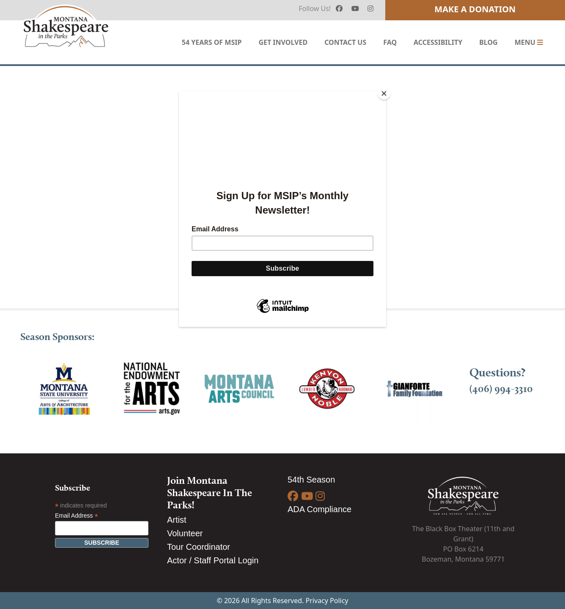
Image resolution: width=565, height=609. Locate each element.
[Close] (384, 93)
